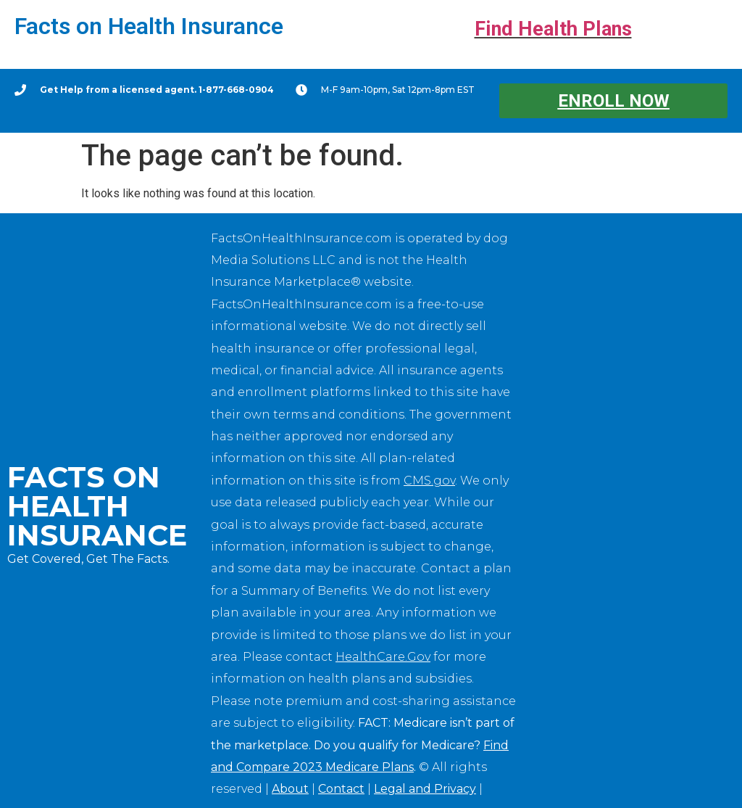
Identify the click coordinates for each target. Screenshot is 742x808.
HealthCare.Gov (382, 657)
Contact (341, 789)
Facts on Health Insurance (148, 26)
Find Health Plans (553, 29)
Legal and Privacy (425, 789)
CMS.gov (429, 480)
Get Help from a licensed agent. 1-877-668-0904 (157, 89)
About (290, 789)
